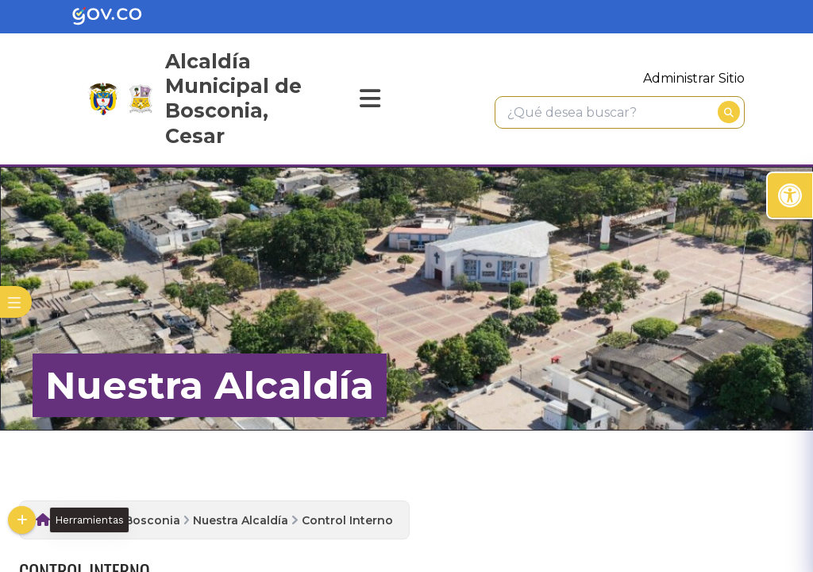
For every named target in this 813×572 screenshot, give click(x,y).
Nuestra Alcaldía (240, 520)
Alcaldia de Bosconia (118, 520)
